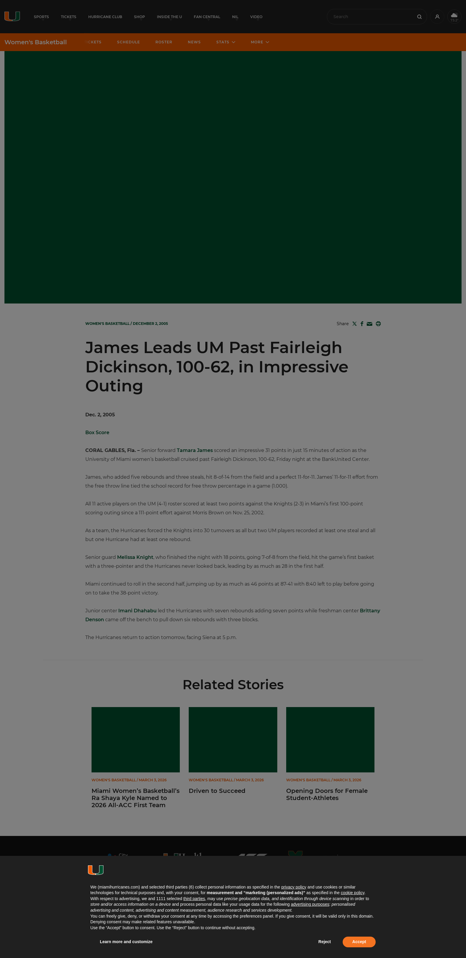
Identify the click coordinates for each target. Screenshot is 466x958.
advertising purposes (310, 904)
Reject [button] (324, 941)
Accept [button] (359, 941)
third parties (194, 898)
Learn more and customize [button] (126, 941)
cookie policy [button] (352, 892)
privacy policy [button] (293, 887)
